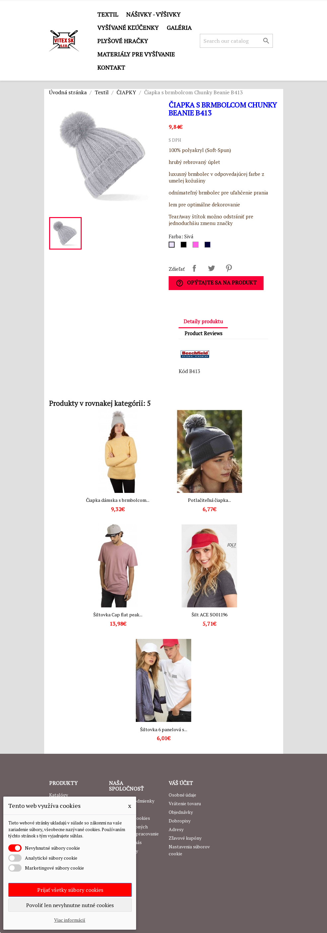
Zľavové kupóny (185, 838)
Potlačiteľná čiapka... (209, 500)
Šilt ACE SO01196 (209, 614)
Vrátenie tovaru (185, 803)
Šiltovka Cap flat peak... (117, 614)
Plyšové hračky (122, 41)
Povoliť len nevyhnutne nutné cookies (70, 905)
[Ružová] (197, 246)
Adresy (176, 829)
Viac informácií (69, 920)
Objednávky (181, 812)
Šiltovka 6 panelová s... (163, 729)
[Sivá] (173, 246)
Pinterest (228, 268)
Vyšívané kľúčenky (128, 28)
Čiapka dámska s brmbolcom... (117, 500)
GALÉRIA (179, 28)
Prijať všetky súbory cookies (70, 890)
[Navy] (208, 246)
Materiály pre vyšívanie (136, 54)
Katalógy (58, 795)
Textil (107, 14)
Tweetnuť (211, 268)
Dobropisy (180, 820)
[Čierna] (185, 246)
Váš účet (181, 783)
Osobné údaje (182, 795)
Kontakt (111, 67)
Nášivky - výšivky (153, 14)
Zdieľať (194, 268)
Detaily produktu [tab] (203, 321)
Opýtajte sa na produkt (216, 283)
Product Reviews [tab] (203, 333)
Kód (183, 371)
